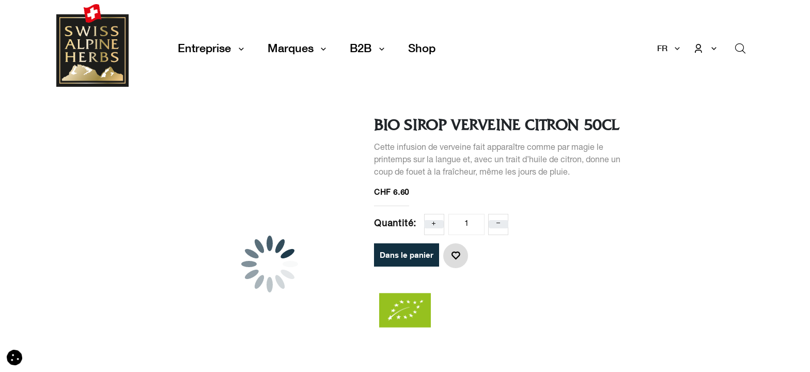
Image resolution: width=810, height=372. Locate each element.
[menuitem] (421, 48)
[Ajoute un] (434, 224)
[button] (455, 255)
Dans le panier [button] (406, 254)
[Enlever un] (498, 224)
